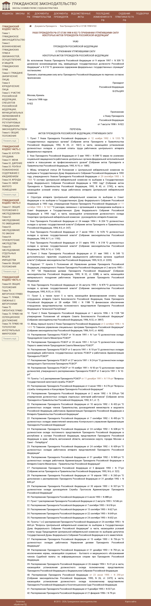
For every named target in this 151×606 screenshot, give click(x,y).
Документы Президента (61, 15)
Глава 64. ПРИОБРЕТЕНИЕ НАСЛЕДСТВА (11, 240)
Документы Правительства (41, 15)
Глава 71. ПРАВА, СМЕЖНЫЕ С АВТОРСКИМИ (10, 300)
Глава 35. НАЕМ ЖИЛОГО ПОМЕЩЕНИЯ (10, 186)
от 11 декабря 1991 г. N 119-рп (97, 378)
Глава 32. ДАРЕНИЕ (12, 163)
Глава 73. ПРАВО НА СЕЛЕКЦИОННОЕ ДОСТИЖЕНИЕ (12, 317)
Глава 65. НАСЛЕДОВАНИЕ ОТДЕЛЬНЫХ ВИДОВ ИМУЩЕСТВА (11, 253)
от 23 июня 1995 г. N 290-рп (107, 575)
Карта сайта (130, 601)
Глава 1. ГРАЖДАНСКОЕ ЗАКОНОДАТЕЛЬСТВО (13, 36)
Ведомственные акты (81, 15)
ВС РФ (28, 15)
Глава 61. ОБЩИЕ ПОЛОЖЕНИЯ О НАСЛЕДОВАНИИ (11, 210)
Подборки (142, 13)
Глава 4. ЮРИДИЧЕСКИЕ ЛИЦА (10, 86)
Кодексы (7, 13)
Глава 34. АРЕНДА (11, 179)
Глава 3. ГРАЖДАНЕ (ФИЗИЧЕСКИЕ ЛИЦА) (12, 76)
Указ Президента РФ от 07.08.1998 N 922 (78, 26)
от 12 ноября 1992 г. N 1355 (104, 138)
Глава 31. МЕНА (10, 160)
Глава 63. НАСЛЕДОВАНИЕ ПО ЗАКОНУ (11, 230)
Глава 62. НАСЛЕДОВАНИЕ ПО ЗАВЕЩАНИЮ (11, 220)
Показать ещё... (10, 141)
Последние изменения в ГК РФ (102, 17)
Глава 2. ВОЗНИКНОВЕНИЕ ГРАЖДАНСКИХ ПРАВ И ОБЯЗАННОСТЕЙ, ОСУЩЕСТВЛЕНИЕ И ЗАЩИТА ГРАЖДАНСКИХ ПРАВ (11, 56)
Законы (20, 13)
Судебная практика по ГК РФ (124, 17)
